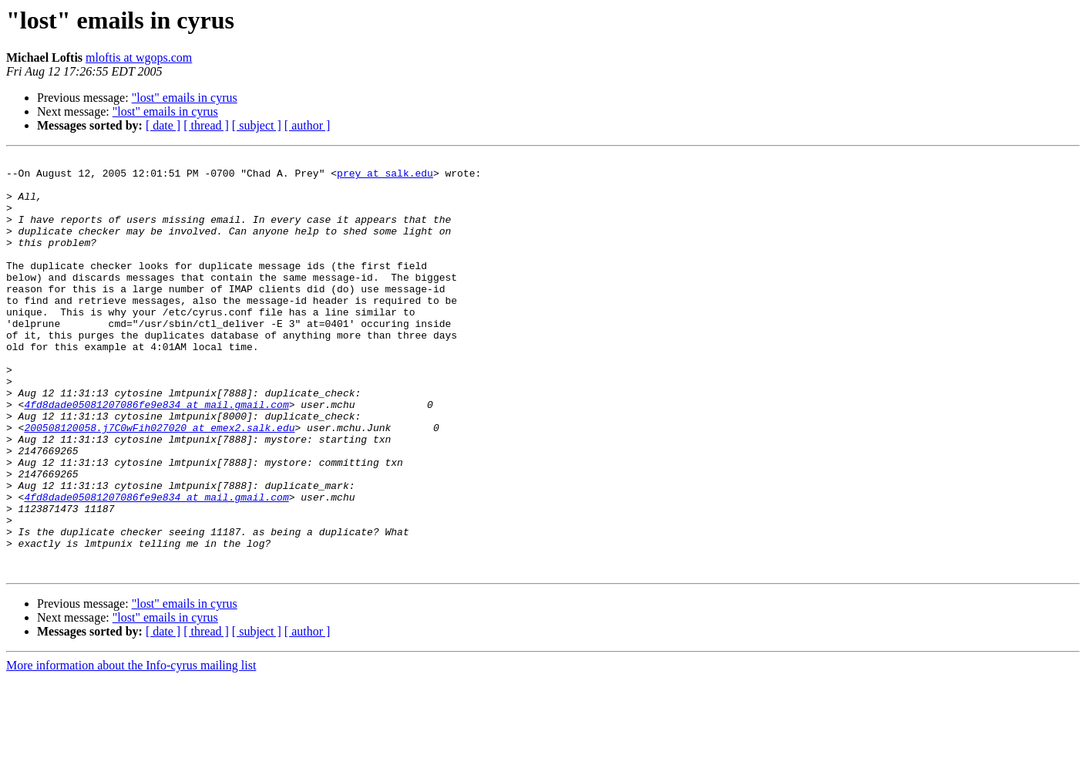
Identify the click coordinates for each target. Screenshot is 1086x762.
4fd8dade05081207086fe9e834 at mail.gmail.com (156, 455)
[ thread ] (206, 125)
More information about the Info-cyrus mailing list (131, 748)
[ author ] (307, 125)
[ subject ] (256, 125)
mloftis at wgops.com (139, 57)
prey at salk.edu (385, 177)
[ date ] (163, 125)
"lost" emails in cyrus (184, 97)
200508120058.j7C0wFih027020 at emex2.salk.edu (159, 483)
